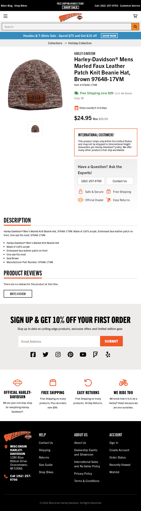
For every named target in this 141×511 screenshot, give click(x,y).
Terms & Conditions (86, 481)
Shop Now (109, 35)
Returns (44, 457)
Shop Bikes (20, 5)
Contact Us (120, 181)
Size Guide (46, 464)
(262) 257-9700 (91, 181)
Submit (111, 341)
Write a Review (18, 294)
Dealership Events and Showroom (85, 452)
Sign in (113, 442)
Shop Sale (70, 7)
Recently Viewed (119, 464)
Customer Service (130, 5)
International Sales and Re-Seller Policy (87, 464)
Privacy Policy (83, 473)
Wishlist (114, 472)
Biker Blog (6, 5)
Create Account (119, 450)
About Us (80, 442)
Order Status (117, 457)
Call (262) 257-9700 (106, 5)
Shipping (44, 450)
